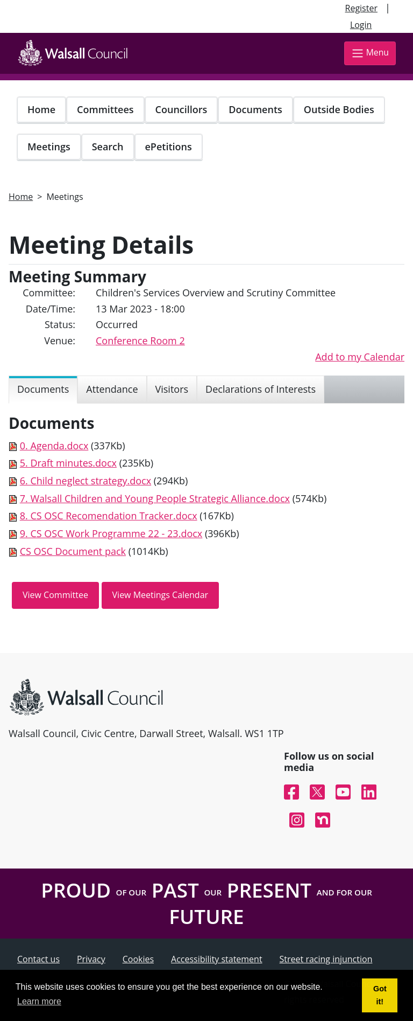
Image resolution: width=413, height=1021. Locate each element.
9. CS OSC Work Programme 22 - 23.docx (111, 533)
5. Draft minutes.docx (68, 462)
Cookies (138, 959)
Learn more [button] (39, 1001)
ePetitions (168, 146)
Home (41, 109)
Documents (255, 109)
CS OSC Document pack (73, 551)
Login (361, 25)
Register (361, 8)
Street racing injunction (326, 959)
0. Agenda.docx (54, 445)
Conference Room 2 (140, 340)
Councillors (181, 109)
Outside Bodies (339, 109)
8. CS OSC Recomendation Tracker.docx (108, 515)
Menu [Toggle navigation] (370, 53)
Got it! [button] (380, 995)
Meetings (48, 146)
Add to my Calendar (359, 356)
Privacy (91, 959)
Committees (105, 109)
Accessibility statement (216, 959)
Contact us (38, 959)
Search (108, 146)
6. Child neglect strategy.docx (85, 480)
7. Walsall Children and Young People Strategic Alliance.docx (155, 498)
